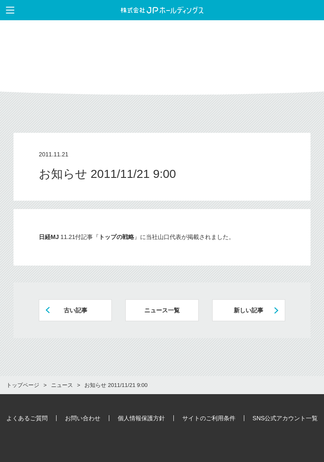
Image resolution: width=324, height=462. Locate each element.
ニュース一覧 (162, 310)
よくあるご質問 (27, 418)
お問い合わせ (82, 418)
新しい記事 (248, 310)
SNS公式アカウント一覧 (285, 418)
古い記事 (75, 310)
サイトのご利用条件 (208, 418)
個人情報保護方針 (141, 418)
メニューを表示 (7, 10)
